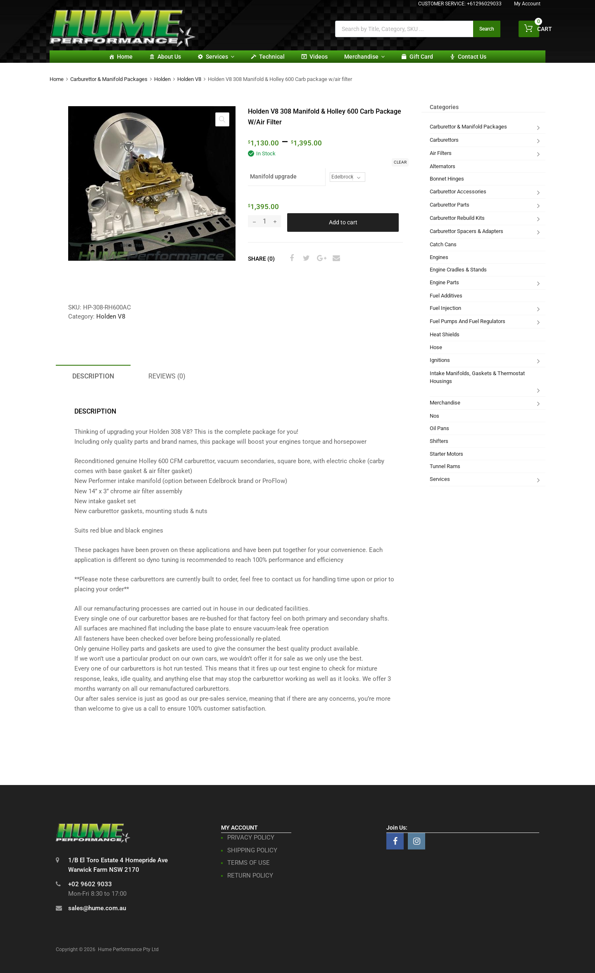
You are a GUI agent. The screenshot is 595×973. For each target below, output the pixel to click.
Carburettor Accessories (458, 191)
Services (220, 56)
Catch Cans (443, 244)
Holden (162, 79)
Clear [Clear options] (400, 162)
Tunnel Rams (445, 466)
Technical (272, 56)
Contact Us (472, 56)
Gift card (421, 56)
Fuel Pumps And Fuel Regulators (467, 321)
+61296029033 (484, 4)
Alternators (442, 166)
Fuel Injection (445, 308)
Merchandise (364, 56)
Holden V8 (189, 79)
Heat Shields (444, 334)
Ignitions (440, 360)
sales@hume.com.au (97, 908)
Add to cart (343, 222)
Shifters (439, 441)
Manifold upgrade (273, 176)
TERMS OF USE (248, 862)
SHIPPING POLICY (252, 850)
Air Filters (441, 153)
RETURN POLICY (250, 875)
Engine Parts (444, 282)
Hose (436, 347)
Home (125, 56)
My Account (527, 4)
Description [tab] (93, 376)
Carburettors (444, 140)
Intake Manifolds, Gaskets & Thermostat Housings (477, 377)
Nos (434, 416)
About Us (169, 56)
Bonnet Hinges (447, 179)
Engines (439, 257)
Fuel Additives (446, 296)
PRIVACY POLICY (250, 837)
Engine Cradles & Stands (458, 269)
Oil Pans (439, 428)
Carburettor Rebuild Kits (457, 218)
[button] (222, 119)
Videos (318, 56)
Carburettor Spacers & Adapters (466, 231)
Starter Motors (446, 454)
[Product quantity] (264, 221)
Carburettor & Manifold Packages (109, 79)
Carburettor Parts (449, 205)
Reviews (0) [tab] (167, 376)
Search (486, 29)
